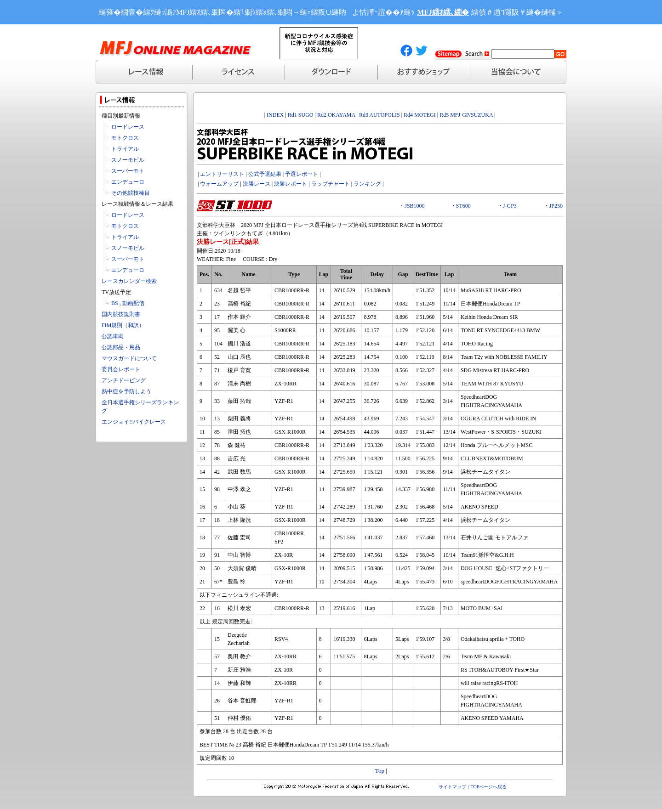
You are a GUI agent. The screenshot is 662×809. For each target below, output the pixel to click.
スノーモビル (127, 160)
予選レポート (301, 174)
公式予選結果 (264, 174)
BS (114, 303)
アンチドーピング (124, 380)
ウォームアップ (219, 184)
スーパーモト (127, 171)
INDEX (275, 115)
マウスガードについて (129, 358)
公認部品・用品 (121, 347)
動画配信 (133, 303)
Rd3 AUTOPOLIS (379, 115)
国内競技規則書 (121, 314)
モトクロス (125, 138)
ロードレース (127, 127)
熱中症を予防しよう (126, 391)
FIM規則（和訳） (123, 325)
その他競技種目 (130, 193)
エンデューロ (127, 182)
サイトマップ (452, 786)
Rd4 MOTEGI (420, 115)
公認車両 (113, 336)
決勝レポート (290, 184)
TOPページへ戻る (489, 786)
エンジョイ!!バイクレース (134, 422)
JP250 (556, 206)
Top (379, 770)
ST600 (463, 206)
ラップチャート (330, 184)
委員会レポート (121, 369)
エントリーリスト (222, 174)
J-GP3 (510, 206)
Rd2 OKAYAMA (336, 115)
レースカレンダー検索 (129, 281)
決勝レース (256, 184)
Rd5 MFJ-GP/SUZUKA (466, 115)
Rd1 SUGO (301, 115)
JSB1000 (414, 206)
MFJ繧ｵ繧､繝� (443, 12)
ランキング (367, 184)
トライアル (125, 149)
